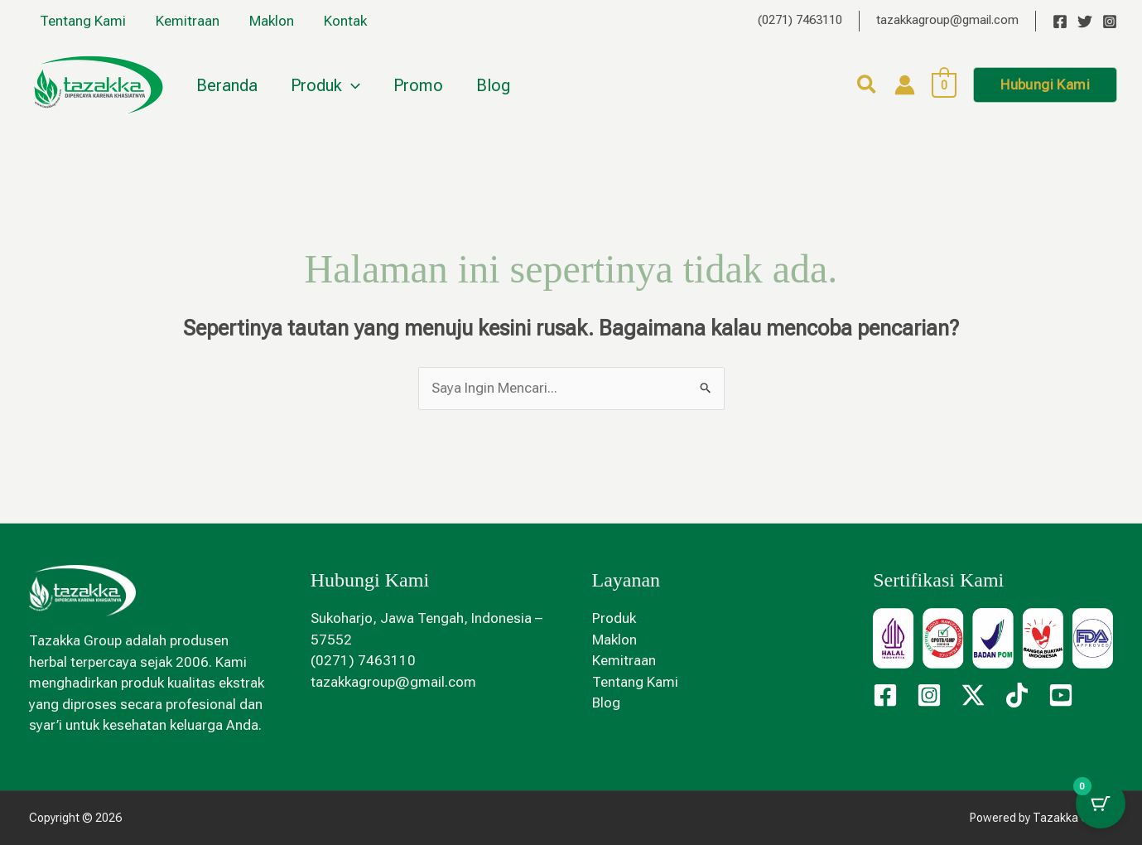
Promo (418, 85)
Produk (325, 85)
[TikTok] (1017, 695)
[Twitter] (1084, 21)
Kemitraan (185, 20)
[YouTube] (1060, 695)
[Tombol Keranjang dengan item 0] (1100, 803)
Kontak (339, 20)
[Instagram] (1109, 21)
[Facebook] (1060, 21)
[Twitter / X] (973, 695)
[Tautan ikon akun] (904, 85)
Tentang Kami (82, 20)
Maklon (267, 20)
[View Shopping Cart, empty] (944, 84)
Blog (493, 85)
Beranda (227, 85)
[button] (351, 85)
